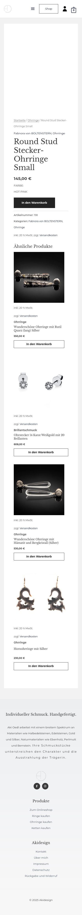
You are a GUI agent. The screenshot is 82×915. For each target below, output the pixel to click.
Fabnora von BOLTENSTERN (33, 133)
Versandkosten (48, 235)
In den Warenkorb (34, 202)
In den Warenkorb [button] (39, 344)
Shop (48, 8)
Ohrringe (33, 120)
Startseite (20, 120)
